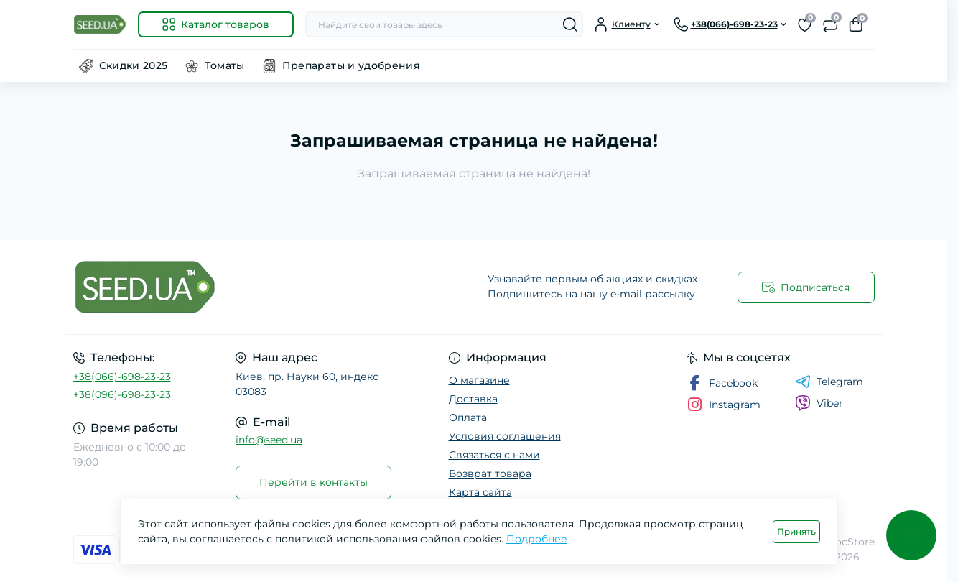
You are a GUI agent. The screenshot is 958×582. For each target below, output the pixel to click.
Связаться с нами (494, 454)
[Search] (570, 24)
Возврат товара (490, 473)
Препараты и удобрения (351, 65)
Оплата (468, 417)
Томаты (224, 65)
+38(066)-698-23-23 (122, 376)
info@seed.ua (269, 439)
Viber (819, 403)
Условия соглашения (505, 436)
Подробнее (536, 538)
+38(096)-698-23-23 (122, 394)
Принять (796, 531)
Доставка (473, 398)
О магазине (479, 380)
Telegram (829, 381)
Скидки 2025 (133, 65)
